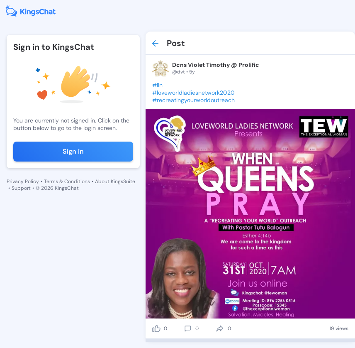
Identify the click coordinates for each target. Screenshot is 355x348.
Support (21, 188)
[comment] (188, 328)
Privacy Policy (23, 181)
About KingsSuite (115, 181)
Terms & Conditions (67, 181)
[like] (156, 328)
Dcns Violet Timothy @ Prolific (215, 65)
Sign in (73, 151)
